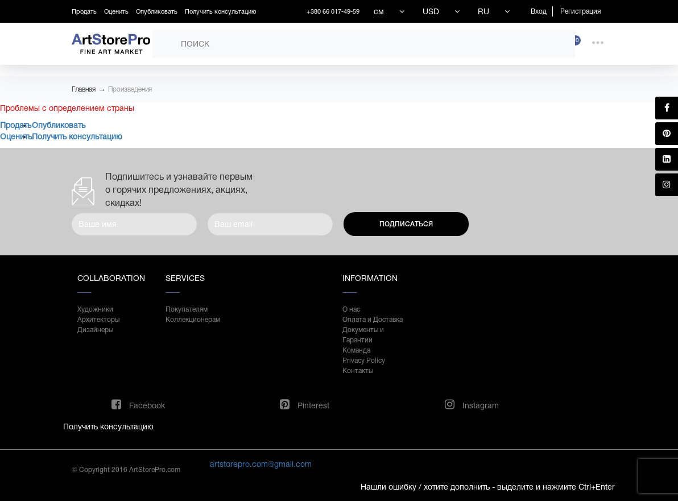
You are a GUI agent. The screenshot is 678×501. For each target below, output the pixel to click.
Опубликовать (156, 11)
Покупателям (187, 309)
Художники (95, 309)
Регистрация (580, 11)
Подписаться (406, 224)
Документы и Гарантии (363, 335)
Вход (539, 11)
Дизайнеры (95, 330)
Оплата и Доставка (372, 320)
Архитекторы (98, 320)
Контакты (357, 371)
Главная (84, 89)
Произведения (130, 89)
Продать (84, 11)
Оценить (116, 11)
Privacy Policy (363, 361)
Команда (356, 350)
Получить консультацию (220, 11)
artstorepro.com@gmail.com (261, 464)
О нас (351, 309)
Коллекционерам (193, 320)
